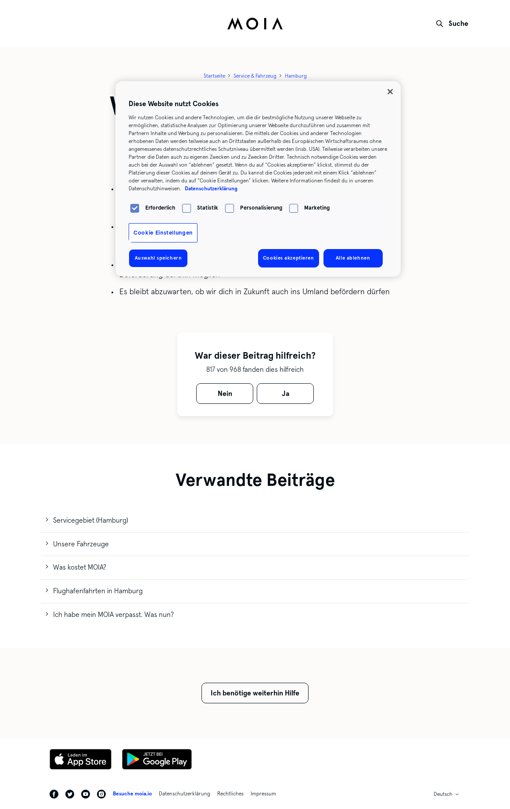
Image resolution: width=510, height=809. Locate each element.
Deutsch (443, 794)
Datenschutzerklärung (184, 794)
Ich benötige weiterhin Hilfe (255, 693)
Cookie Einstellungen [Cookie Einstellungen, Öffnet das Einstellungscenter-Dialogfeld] (163, 232)
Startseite (214, 76)
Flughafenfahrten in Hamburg (98, 591)
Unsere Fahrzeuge (81, 544)
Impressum (263, 794)
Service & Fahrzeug (255, 76)
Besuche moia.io (132, 794)
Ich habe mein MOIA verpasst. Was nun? (113, 614)
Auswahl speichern (158, 258)
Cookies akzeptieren (288, 258)
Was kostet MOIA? (79, 567)
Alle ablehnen (353, 258)
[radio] (224, 393)
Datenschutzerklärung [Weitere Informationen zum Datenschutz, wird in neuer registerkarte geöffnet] (211, 188)
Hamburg (296, 76)
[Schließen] (390, 91)
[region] (258, 179)
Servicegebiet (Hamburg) (90, 520)
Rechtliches (230, 794)
